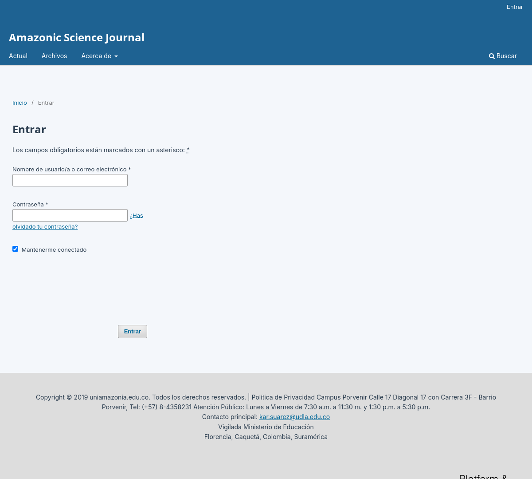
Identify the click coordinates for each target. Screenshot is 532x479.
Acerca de (97, 55)
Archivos (54, 55)
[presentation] (79, 285)
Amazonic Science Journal (77, 37)
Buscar (503, 55)
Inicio (19, 102)
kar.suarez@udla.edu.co (294, 416)
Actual (18, 55)
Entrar (515, 6)
